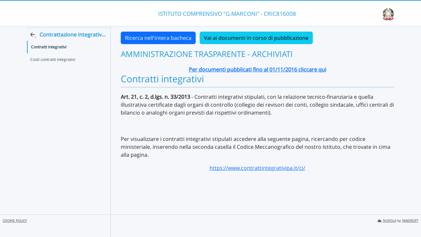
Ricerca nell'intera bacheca (158, 37)
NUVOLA (387, 221)
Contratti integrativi (48, 59)
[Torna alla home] (109, 46)
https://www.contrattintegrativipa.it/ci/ (257, 167)
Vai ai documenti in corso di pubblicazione (256, 37)
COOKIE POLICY (15, 221)
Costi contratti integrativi (52, 71)
